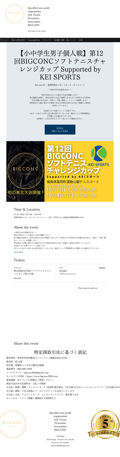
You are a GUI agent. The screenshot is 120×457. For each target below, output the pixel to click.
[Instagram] (93, 28)
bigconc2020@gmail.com (36, 372)
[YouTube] (100, 28)
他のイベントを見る (60, 131)
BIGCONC (60, 430)
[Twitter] (97, 28)
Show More (18, 252)
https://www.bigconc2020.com (42, 376)
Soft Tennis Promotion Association (60, 423)
